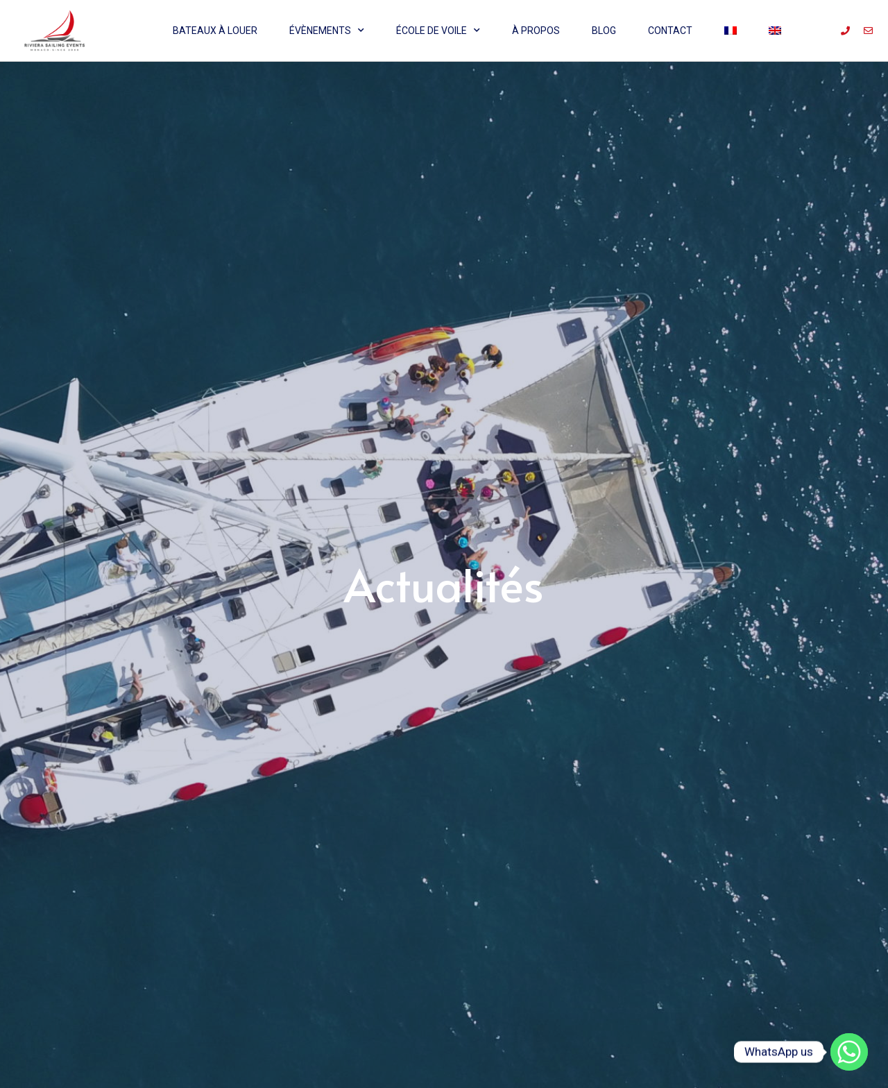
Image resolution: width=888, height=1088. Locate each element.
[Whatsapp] (849, 1052)
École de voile (438, 30)
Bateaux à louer (215, 30)
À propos (536, 30)
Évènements (326, 30)
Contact (670, 30)
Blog (604, 30)
